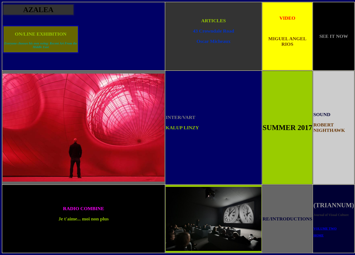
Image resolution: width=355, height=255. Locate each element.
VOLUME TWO (325, 228)
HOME (318, 235)
